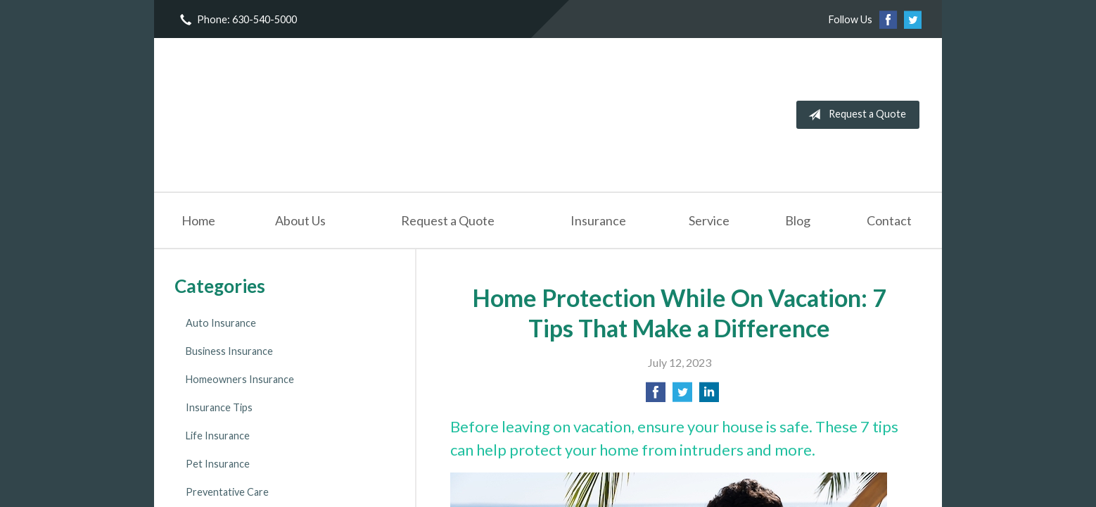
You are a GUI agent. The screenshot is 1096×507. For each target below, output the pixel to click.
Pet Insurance (218, 464)
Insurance (598, 220)
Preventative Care (227, 492)
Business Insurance (229, 351)
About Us (300, 220)
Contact (889, 220)
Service (709, 220)
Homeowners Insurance (240, 379)
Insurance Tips (219, 407)
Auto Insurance (221, 323)
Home (198, 220)
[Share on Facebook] (655, 396)
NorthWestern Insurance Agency (282, 115)
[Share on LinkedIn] (709, 396)
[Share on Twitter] (682, 396)
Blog (797, 220)
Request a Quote (854, 114)
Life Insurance (218, 436)
